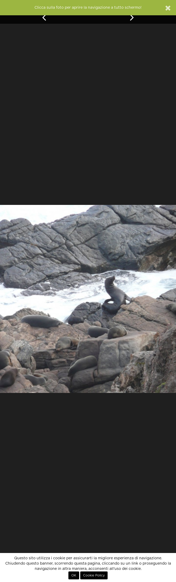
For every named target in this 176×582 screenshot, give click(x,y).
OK (73, 575)
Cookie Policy (94, 575)
